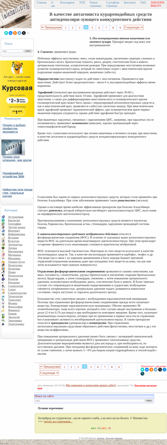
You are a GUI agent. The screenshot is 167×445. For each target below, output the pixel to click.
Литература (15, 244)
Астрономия (15, 216)
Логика (12, 248)
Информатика (16, 234)
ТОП (82, 2)
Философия (15, 306)
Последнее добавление (114, 438)
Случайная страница (112, 4)
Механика (14, 258)
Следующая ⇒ (134, 27)
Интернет (14, 230)
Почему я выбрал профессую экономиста (14, 128)
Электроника (16, 324)
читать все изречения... (58, 421)
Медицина (14, 255)
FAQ (143, 2)
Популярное (67, 2)
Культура (13, 241)
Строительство (17, 293)
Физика (12, 303)
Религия (13, 279)
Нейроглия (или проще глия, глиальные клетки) (18, 193)
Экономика (15, 320)
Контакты (130, 2)
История (13, 237)
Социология (15, 286)
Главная (41, 2)
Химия (12, 313)
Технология (15, 296)
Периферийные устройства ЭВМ (13, 175)
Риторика (14, 282)
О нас (53, 4)
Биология (14, 220)
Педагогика (15, 265)
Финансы (14, 310)
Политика (14, 268)
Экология (14, 317)
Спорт (12, 289)
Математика (15, 251)
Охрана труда (16, 261)
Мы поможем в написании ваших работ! (91, 385)
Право (12, 272)
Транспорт (14, 299)
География (14, 223)
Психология (15, 275)
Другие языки (16, 227)
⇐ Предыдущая (51, 27)
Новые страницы (95, 4)
